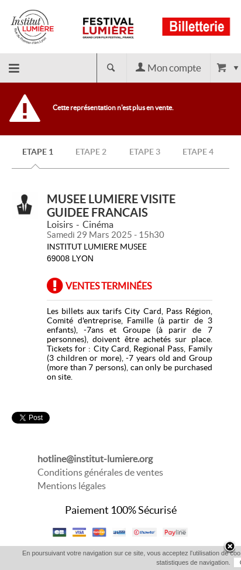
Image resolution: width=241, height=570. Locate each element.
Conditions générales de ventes (100, 472)
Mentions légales (71, 485)
